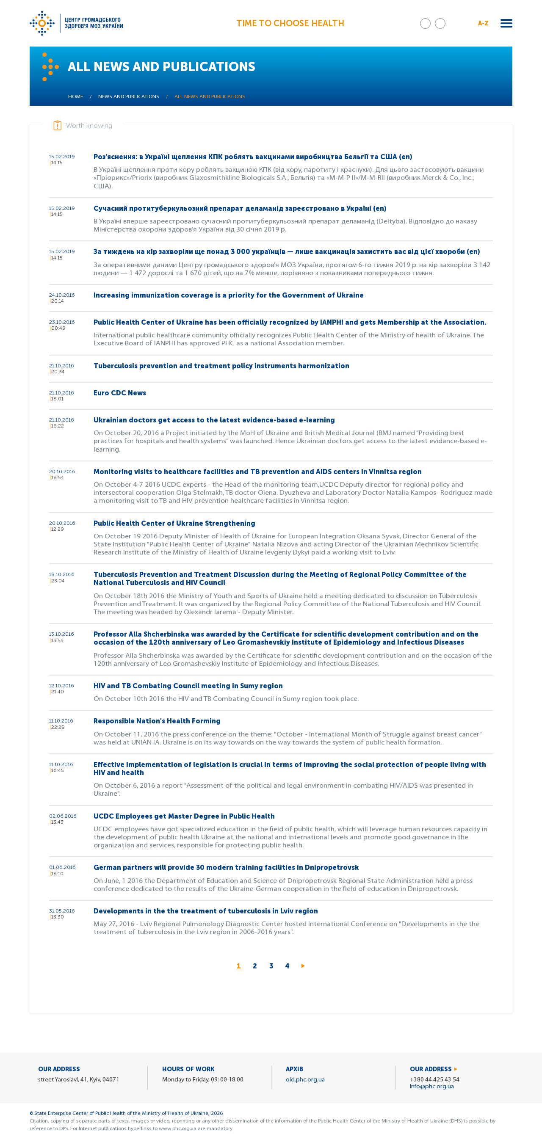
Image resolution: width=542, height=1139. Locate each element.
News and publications (128, 96)
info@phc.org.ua (432, 1087)
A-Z (483, 23)
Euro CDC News (120, 393)
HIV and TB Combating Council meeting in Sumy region (188, 686)
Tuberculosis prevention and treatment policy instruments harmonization (221, 366)
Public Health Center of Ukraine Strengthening (174, 523)
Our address (431, 1069)
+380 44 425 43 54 (434, 1080)
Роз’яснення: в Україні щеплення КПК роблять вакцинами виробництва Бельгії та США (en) (253, 157)
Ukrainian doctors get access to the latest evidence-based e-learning (214, 420)
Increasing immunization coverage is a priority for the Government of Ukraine (229, 295)
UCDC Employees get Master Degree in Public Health (184, 816)
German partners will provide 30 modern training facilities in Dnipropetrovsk (226, 867)
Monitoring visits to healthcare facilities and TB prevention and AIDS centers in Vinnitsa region (258, 472)
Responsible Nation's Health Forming (157, 721)
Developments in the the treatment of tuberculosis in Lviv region (206, 911)
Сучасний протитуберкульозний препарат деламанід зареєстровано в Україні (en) (240, 208)
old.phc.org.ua (305, 1080)
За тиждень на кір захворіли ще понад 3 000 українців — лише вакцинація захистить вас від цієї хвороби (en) (287, 252)
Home (75, 96)
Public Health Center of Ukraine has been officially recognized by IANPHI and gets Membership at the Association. (290, 322)
